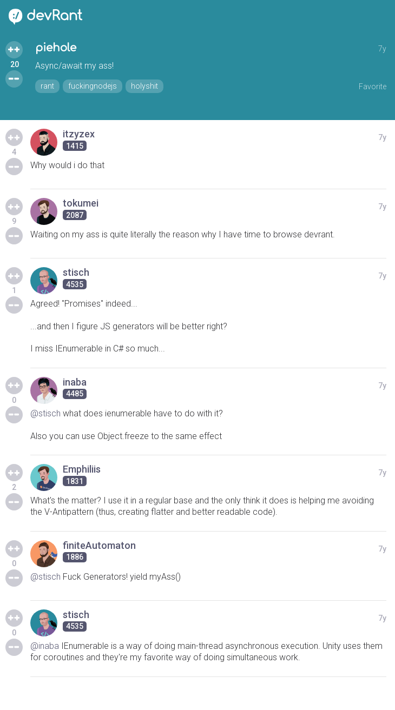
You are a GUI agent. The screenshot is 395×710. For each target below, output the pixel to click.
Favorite (372, 86)
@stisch (45, 413)
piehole (55, 48)
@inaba (44, 646)
